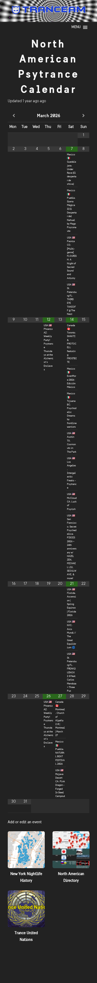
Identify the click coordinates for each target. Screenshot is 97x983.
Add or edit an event (25, 822)
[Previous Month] (13, 116)
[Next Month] (83, 116)
